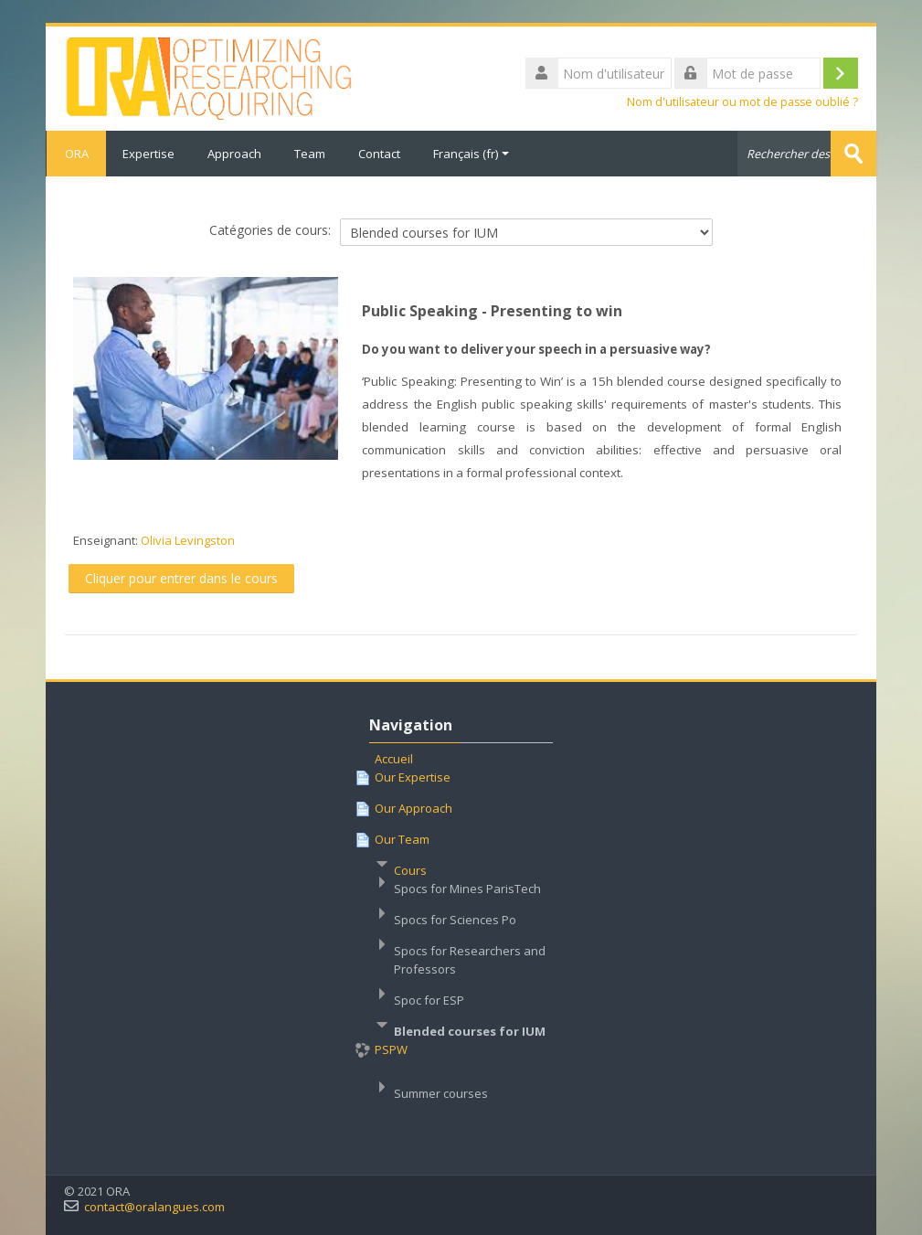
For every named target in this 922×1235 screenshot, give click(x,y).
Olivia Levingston (188, 540)
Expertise (148, 153)
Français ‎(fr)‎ (471, 153)
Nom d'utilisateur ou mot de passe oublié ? (742, 102)
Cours (410, 870)
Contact (379, 153)
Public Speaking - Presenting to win (492, 311)
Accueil (394, 759)
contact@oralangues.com (154, 1207)
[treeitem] (461, 938)
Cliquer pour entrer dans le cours (181, 578)
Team (309, 153)
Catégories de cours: (270, 230)
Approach (234, 153)
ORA (76, 153)
